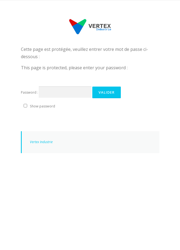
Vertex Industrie (41, 142)
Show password (42, 106)
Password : (56, 92)
